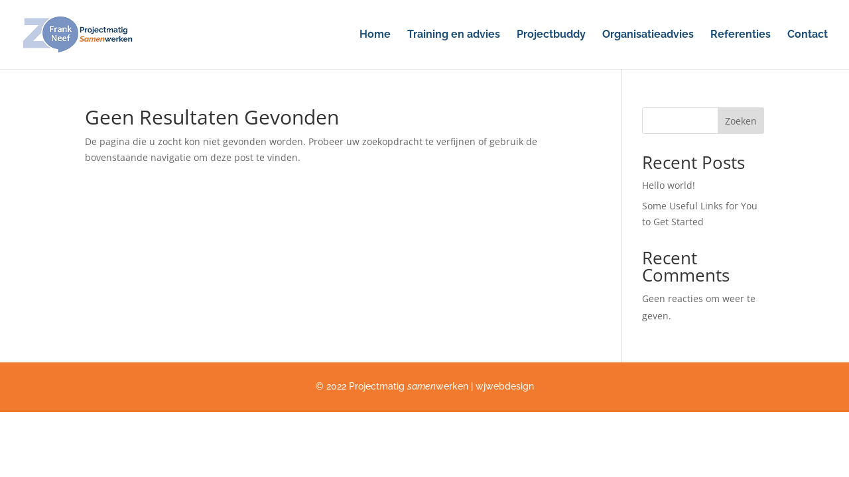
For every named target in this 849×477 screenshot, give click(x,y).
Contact (807, 35)
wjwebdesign (505, 386)
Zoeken (741, 121)
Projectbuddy (551, 35)
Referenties (740, 35)
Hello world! (668, 185)
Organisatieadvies (648, 35)
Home (375, 35)
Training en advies (453, 35)
